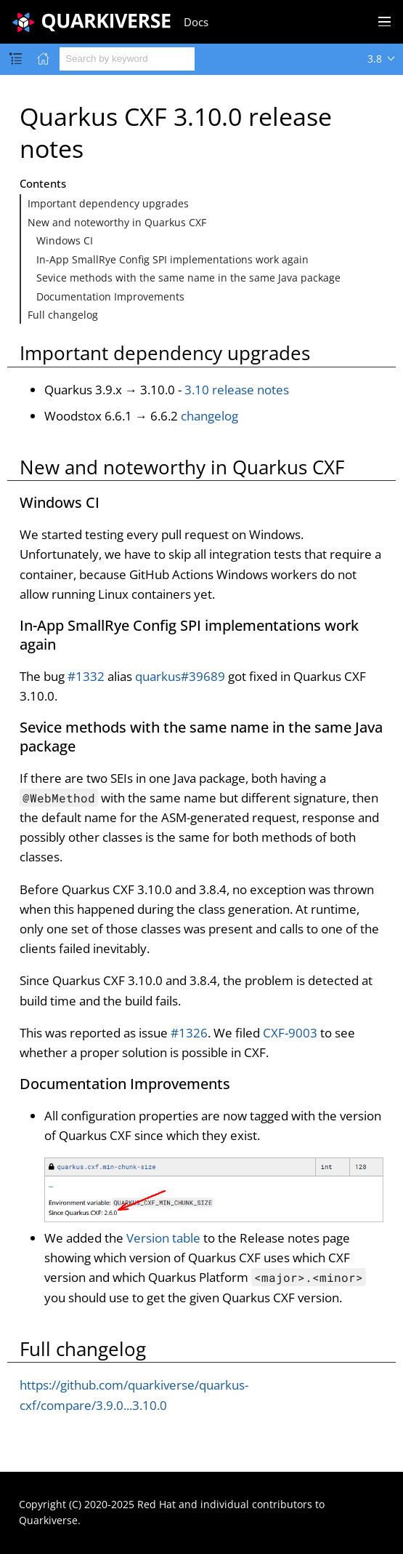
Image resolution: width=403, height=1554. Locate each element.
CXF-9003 (290, 1032)
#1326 (189, 1032)
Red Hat (156, 1504)
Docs (196, 22)
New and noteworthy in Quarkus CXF (117, 222)
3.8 (374, 58)
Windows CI (64, 240)
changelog (209, 415)
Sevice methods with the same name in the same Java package (188, 277)
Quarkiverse (48, 1520)
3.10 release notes (236, 389)
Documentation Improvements (110, 296)
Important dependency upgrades (108, 203)
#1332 (86, 676)
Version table (163, 1238)
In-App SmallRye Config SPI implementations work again (172, 259)
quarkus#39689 (180, 676)
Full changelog (63, 315)
